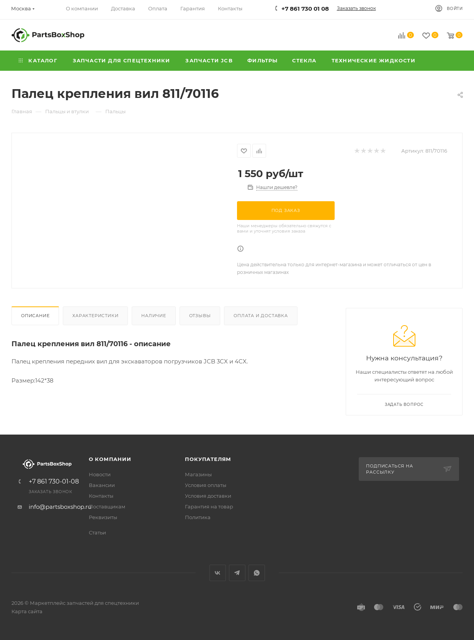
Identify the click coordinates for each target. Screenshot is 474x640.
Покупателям (208, 459)
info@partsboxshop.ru (60, 506)
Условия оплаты (205, 485)
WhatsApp (256, 573)
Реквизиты (103, 517)
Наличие (153, 315)
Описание (35, 315)
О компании (110, 459)
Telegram (237, 573)
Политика (198, 517)
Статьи (97, 532)
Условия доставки (208, 496)
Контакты (101, 496)
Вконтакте (217, 573)
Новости (100, 474)
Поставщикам (107, 506)
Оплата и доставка (261, 315)
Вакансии (102, 485)
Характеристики (95, 315)
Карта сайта (26, 611)
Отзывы (200, 315)
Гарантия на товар (209, 506)
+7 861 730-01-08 (54, 482)
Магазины (198, 474)
